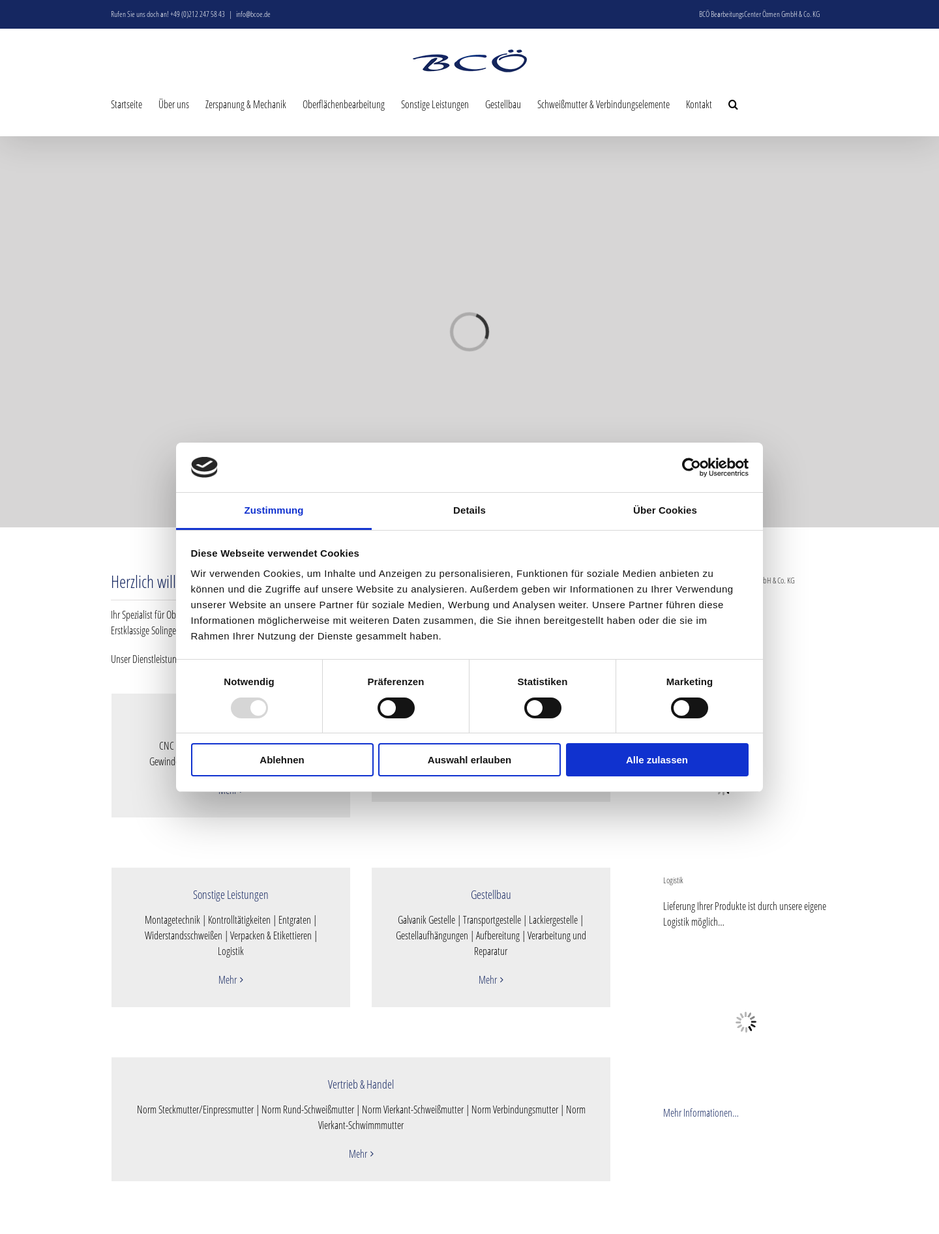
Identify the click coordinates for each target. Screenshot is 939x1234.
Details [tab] (469, 510)
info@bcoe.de (253, 14)
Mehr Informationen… (701, 1113)
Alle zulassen (657, 759)
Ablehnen (282, 759)
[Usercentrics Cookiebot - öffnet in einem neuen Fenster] (691, 467)
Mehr (227, 980)
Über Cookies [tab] (665, 510)
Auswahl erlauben (469, 759)
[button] (733, 104)
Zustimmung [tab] (274, 510)
